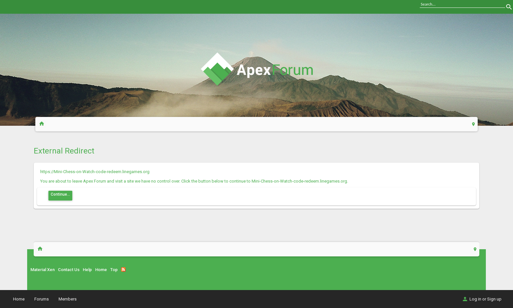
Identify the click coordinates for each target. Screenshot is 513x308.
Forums (41, 299)
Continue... (60, 194)
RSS (123, 269)
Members (68, 299)
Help (87, 269)
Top (114, 269)
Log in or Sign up (482, 299)
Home (101, 269)
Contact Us (69, 269)
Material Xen (42, 269)
